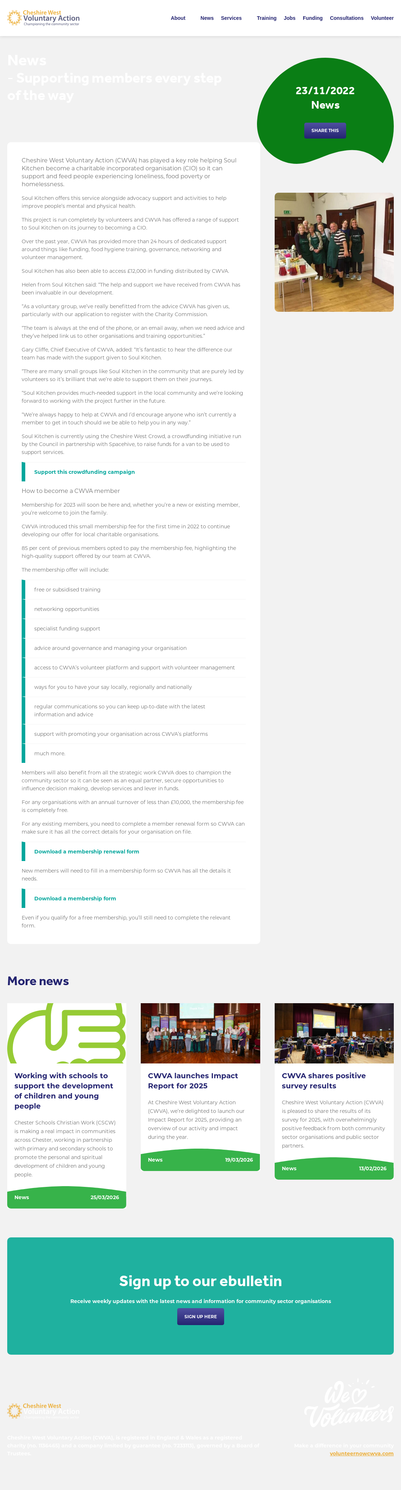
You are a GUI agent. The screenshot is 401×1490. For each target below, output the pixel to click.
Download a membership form (75, 898)
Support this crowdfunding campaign (84, 472)
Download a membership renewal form (86, 851)
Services (231, 18)
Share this (325, 130)
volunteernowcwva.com (362, 1453)
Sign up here (200, 1316)
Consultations (346, 18)
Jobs (290, 18)
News (207, 18)
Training (266, 18)
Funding (313, 18)
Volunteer (382, 18)
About (178, 18)
